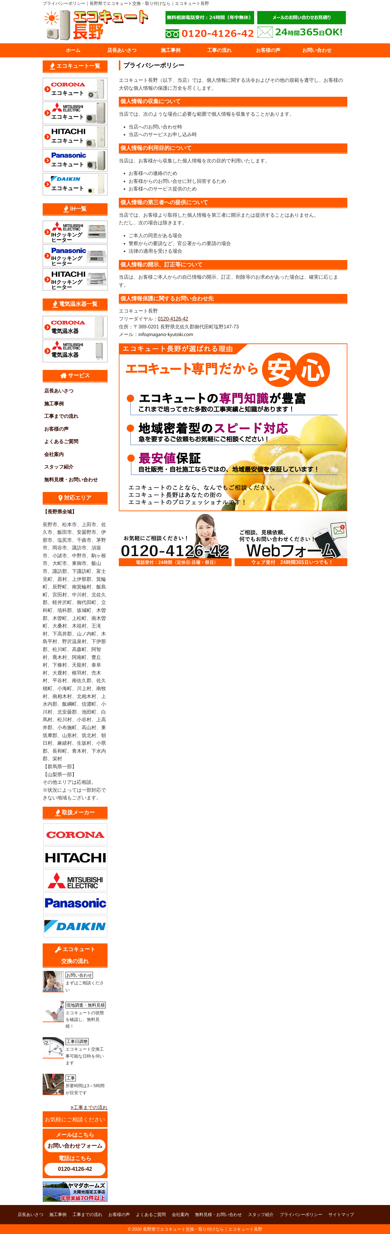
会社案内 (54, 454)
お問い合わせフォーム (75, 1146)
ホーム (73, 50)
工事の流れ (219, 50)
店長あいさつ (121, 50)
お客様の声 (268, 50)
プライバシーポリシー (301, 1214)
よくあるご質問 (61, 441)
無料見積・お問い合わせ (71, 479)
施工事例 (170, 50)
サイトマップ (341, 1214)
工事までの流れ (61, 416)
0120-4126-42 (173, 318)
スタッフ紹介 (58, 466)
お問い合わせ (317, 50)
